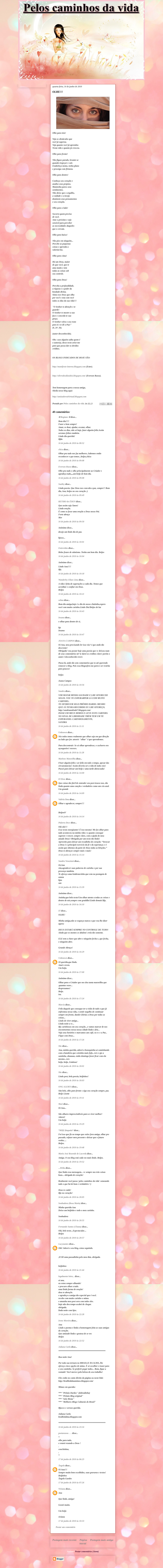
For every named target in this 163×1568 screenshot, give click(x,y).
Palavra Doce (64, 823)
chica (60, 449)
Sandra (61, 691)
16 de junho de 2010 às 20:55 (71, 1220)
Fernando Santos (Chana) (70, 1227)
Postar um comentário (65, 1527)
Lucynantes (63, 1244)
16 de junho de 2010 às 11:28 (71, 752)
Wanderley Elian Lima (68, 580)
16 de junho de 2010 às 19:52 (71, 1162)
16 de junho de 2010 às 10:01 (71, 542)
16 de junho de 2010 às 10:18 (71, 573)
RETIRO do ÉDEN (67, 501)
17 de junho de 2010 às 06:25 (71, 1459)
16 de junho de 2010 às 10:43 (71, 611)
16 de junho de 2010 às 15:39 (71, 887)
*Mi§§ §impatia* (65, 1130)
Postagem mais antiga (101, 1540)
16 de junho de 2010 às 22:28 (71, 1314)
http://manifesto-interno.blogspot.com (69, 366)
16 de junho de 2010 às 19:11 (71, 1098)
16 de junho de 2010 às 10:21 (71, 594)
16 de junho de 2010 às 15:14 (71, 855)
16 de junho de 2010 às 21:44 (71, 1270)
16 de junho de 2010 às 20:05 (71, 1197)
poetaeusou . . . (65, 1433)
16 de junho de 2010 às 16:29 (71, 952)
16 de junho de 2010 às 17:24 (71, 998)
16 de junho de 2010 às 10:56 (71, 685)
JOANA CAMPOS (66, 641)
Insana (61, 617)
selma (61, 600)
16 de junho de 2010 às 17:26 (71, 1040)
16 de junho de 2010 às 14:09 (71, 793)
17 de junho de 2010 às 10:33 (71, 1521)
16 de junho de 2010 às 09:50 (71, 521)
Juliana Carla (64, 1347)
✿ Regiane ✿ (64, 417)
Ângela (61, 1465)
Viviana (61, 1489)
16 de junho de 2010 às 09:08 (71, 460)
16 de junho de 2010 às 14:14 (71, 816)
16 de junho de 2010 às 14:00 (71, 773)
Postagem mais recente (64, 1540)
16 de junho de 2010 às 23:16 (71, 1427)
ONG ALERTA (65, 1087)
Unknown (62, 732)
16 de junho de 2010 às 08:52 (71, 443)
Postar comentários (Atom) (87, 1551)
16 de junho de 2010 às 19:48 (71, 1147)
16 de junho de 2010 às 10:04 (71, 556)
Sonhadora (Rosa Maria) (69, 1203)
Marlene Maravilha (67, 759)
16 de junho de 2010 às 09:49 (71, 495)
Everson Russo (65, 467)
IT (59, 911)
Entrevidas (63, 548)
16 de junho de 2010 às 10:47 (71, 634)
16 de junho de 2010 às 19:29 (71, 1124)
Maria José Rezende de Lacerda (72, 1153)
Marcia (61, 1005)
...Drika (61, 1168)
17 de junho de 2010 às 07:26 (71, 1482)
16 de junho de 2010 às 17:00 (71, 972)
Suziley (61, 484)
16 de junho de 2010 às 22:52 (71, 1341)
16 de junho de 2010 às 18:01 (71, 1066)
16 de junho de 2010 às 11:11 (71, 726)
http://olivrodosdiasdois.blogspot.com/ (69, 376)
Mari (60, 1104)
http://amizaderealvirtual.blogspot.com (69, 396)
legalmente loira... (66, 1276)
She (60, 1046)
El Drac (61, 779)
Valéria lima (63, 799)
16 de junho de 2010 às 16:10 (71, 904)
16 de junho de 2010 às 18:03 (71, 1080)
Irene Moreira (64, 1320)
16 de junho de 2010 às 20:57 (71, 1238)
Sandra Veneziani (66, 861)
